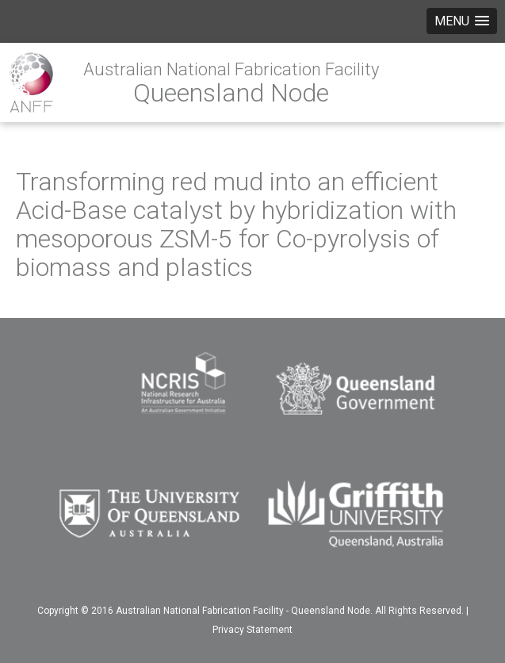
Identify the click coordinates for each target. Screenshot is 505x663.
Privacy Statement (252, 629)
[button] (462, 21)
